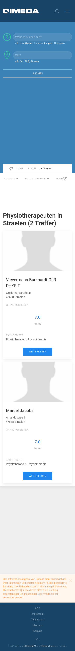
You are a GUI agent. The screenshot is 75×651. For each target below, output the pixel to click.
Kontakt (37, 631)
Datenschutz (37, 619)
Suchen (37, 73)
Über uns (38, 625)
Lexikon (31, 168)
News (20, 168)
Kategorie (11, 179)
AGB (37, 608)
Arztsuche (46, 168)
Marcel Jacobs (20, 410)
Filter (61, 179)
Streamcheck (47, 646)
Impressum (37, 614)
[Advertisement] (37, 123)
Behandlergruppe (37, 179)
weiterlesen (37, 351)
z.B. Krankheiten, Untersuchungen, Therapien (40, 43)
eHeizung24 (30, 646)
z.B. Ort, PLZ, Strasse (27, 61)
